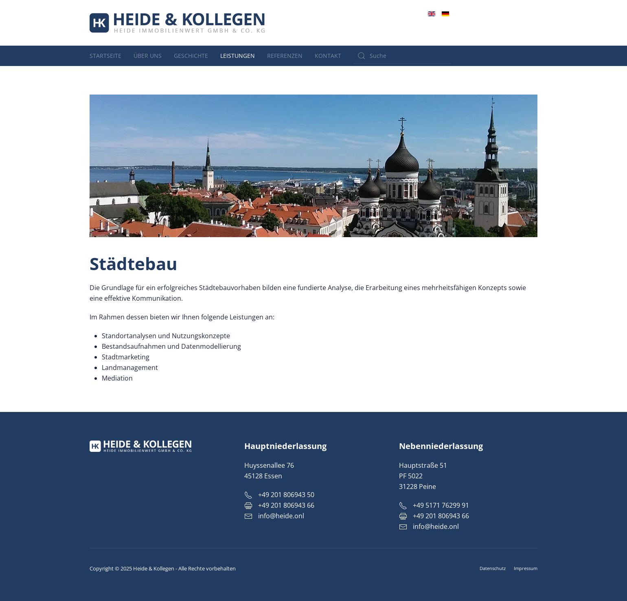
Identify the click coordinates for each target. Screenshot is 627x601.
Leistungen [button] (237, 55)
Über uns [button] (148, 55)
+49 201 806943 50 (507, 23)
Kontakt (328, 55)
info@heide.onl (511, 33)
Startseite (105, 55)
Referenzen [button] (285, 55)
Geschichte (191, 55)
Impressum (525, 568)
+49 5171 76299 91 (434, 505)
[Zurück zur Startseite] (177, 23)
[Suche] (402, 56)
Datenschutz (493, 568)
